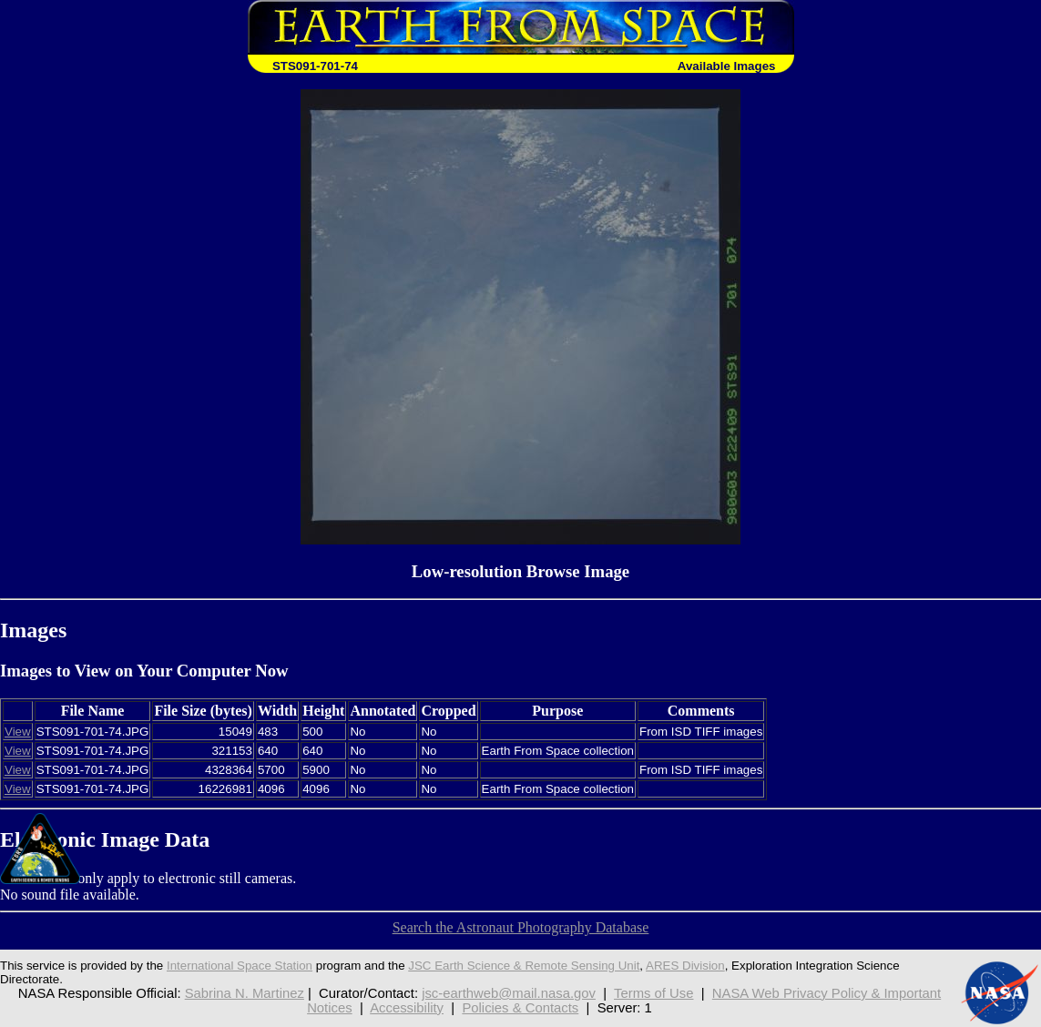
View (18, 731)
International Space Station (239, 965)
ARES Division (685, 965)
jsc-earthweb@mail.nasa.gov (509, 993)
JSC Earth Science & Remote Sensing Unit (523, 965)
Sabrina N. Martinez (244, 993)
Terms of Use (653, 993)
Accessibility (407, 1008)
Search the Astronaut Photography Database (521, 927)
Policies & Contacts (520, 1008)
